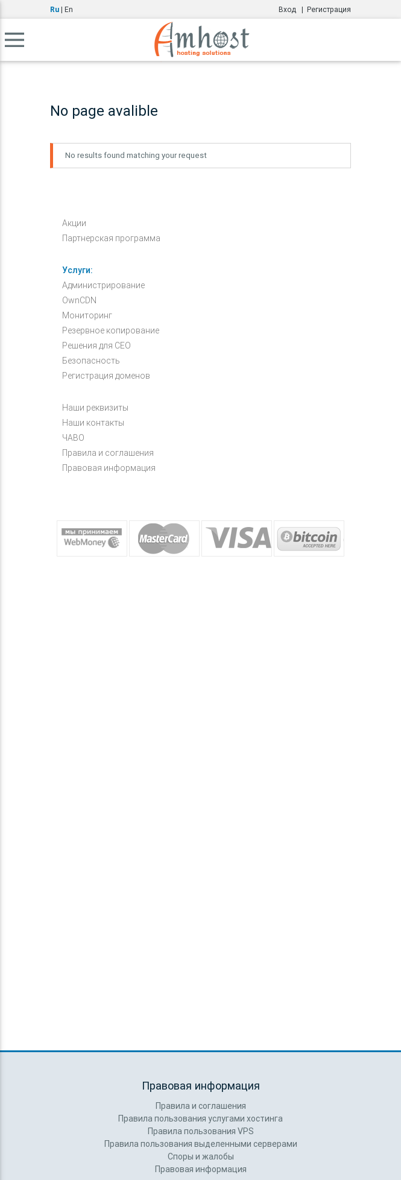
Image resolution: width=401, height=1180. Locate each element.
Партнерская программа (111, 238)
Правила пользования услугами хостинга (200, 1118)
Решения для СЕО (96, 345)
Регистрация (329, 9)
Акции (74, 223)
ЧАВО (73, 437)
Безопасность (91, 360)
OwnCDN (79, 300)
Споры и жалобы (201, 1156)
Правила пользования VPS (201, 1131)
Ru (54, 9)
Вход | (293, 9)
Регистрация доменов (106, 375)
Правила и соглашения (108, 452)
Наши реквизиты (95, 407)
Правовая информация (109, 467)
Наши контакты (93, 422)
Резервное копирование (110, 330)
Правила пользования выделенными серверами (200, 1143)
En (69, 9)
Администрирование (103, 285)
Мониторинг (87, 315)
